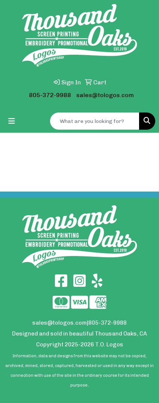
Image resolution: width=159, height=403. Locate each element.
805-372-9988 (50, 95)
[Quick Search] (94, 121)
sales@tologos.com (105, 95)
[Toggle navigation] (12, 121)
